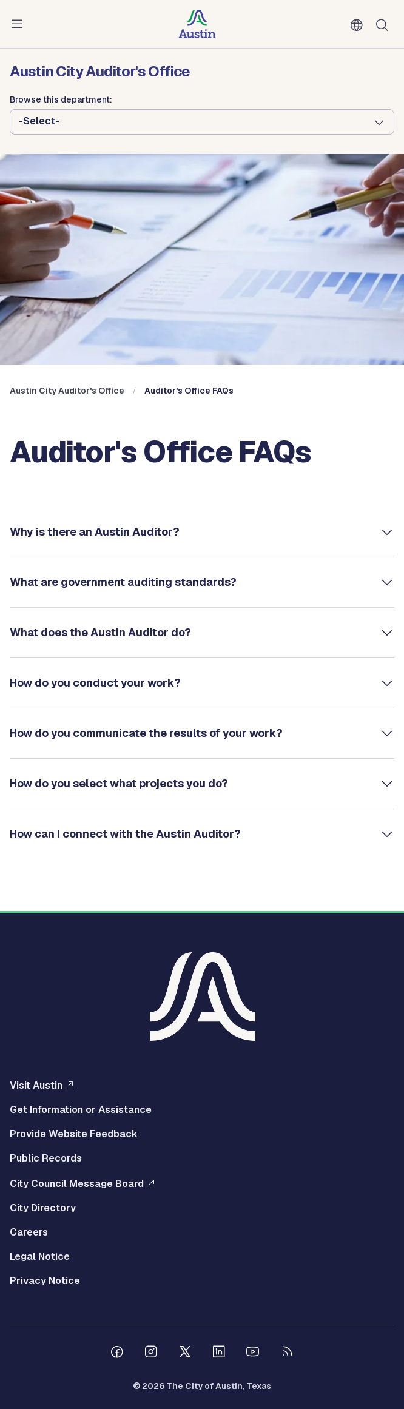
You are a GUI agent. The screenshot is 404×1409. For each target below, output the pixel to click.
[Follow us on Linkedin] (219, 1353)
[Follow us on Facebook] (117, 1353)
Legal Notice (40, 1257)
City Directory (43, 1208)
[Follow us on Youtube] (253, 1353)
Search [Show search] (384, 24)
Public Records (46, 1158)
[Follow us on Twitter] (185, 1353)
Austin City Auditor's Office (67, 390)
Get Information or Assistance (81, 1110)
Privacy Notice (45, 1281)
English (359, 25)
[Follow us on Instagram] (151, 1353)
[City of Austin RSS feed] (287, 1353)
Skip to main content (48, 0)
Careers (29, 1232)
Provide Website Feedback (74, 1134)
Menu (19, 24)
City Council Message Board (77, 1183)
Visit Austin (36, 1085)
